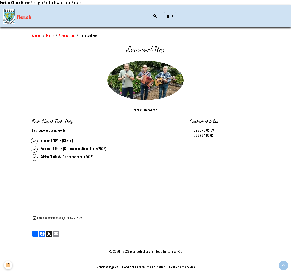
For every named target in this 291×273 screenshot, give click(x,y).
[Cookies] (8, 265)
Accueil (36, 35)
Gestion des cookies (182, 266)
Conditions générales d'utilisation (143, 266)
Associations (67, 35)
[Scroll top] (283, 265)
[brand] (17, 16)
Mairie (50, 35)
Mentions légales (107, 266)
